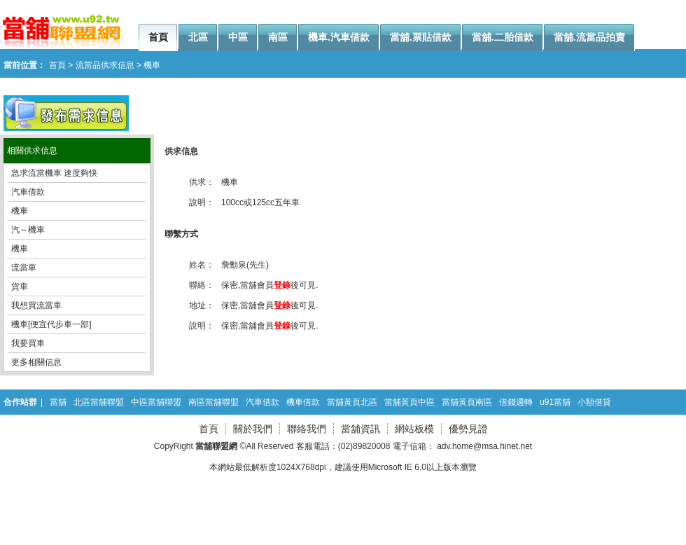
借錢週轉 (516, 402)
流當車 (23, 267)
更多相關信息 (36, 362)
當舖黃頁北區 (352, 402)
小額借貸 (594, 402)
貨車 (19, 286)
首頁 (208, 428)
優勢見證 (468, 428)
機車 (19, 211)
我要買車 (28, 343)
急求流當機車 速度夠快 (54, 173)
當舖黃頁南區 (467, 402)
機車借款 (303, 402)
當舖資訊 (360, 428)
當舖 (58, 402)
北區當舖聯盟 (99, 402)
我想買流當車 (36, 305)
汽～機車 (28, 230)
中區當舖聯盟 (156, 402)
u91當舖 (555, 402)
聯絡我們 (306, 428)
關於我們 (252, 428)
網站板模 (414, 428)
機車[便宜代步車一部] (51, 324)
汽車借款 (28, 192)
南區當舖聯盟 (213, 402)
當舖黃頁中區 (409, 402)
